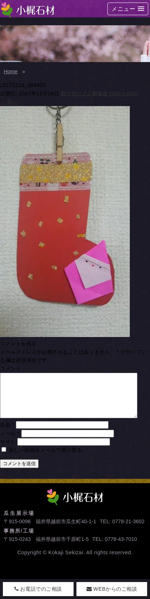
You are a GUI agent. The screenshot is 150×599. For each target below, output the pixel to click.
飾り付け (71, 93)
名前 (7, 433)
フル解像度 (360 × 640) (110, 93)
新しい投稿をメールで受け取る (45, 459)
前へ (8, 102)
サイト (8, 450)
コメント (10, 368)
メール (9, 442)
